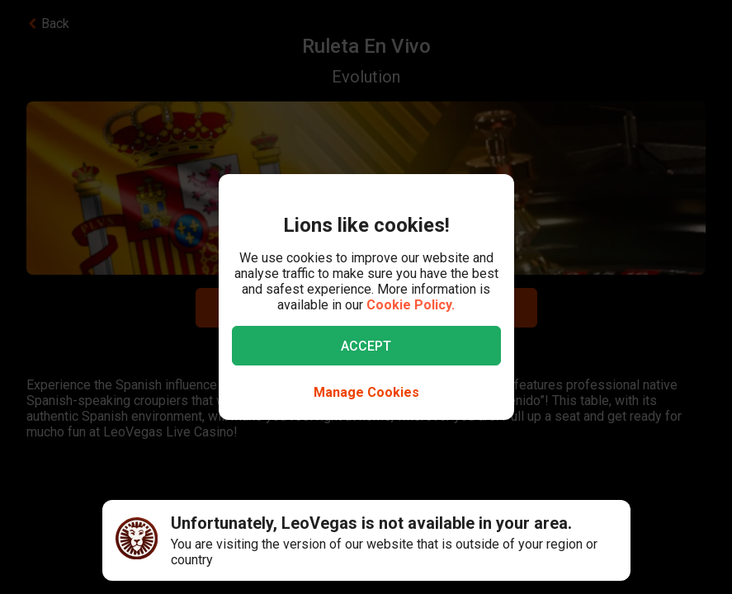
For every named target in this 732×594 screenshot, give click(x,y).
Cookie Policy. (410, 305)
